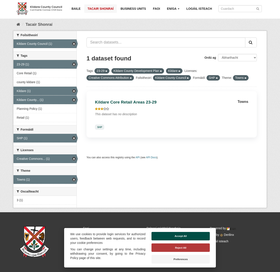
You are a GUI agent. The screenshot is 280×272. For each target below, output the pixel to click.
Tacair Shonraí (101, 8)
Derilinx (227, 234)
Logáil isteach (199, 8)
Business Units (133, 8)
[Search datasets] (240, 8)
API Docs (151, 157)
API (137, 157)
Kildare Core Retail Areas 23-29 (125, 102)
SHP (99, 127)
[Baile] (18, 24)
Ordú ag (210, 57)
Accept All (181, 236)
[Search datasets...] (165, 42)
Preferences (181, 259)
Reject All (180, 247)
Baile (76, 8)
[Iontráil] (258, 8)
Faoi (156, 8)
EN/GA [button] (173, 8)
